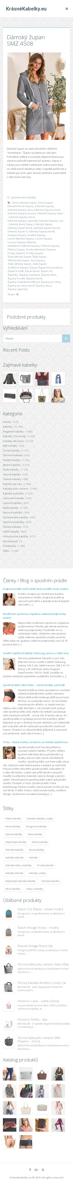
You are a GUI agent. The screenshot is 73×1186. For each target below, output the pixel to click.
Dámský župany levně (42, 231)
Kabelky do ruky (12, 484)
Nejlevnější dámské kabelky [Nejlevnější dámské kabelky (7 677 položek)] (20, 881)
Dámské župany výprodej (23, 220)
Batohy (7, 422)
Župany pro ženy (51, 282)
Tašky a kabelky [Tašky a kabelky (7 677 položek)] (34, 889)
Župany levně (34, 278)
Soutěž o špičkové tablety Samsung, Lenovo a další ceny (36, 653)
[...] (31, 604)
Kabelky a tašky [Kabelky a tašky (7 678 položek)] (37, 873)
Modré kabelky (12, 465)
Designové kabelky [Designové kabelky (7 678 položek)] (36, 826)
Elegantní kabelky (13, 431)
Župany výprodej (18, 289)
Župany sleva (44, 285)
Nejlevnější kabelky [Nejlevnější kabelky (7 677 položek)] (15, 842)
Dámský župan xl (18, 231)
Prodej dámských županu (41, 249)
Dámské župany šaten (50, 213)
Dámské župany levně (47, 210)
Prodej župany (34, 253)
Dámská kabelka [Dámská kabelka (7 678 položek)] (50, 881)
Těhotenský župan (18, 260)
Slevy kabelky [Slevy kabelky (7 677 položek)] (35, 834)
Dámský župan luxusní (46, 228)
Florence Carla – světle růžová (38, 1001)
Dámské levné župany (21, 206)
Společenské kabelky (23, 197)
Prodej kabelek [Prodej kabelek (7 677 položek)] (45, 865)
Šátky (6, 550)
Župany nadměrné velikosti (24, 282)
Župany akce (48, 274)
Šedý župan (39, 256)
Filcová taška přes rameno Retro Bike (43, 964)
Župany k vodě (16, 278)
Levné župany (43, 238)
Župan (33, 267)
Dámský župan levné (20, 228)
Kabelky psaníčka (13, 493)
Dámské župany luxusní (22, 213)
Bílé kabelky (10, 445)
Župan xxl (46, 271)
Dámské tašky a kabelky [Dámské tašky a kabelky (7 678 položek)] (18, 865)
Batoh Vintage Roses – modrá (38, 927)
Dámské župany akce (20, 210)
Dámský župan (43, 224)
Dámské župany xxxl (51, 220)
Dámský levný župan (21, 224)
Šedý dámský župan (19, 256)
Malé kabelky (11, 508)
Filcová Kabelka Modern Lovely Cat (42, 983)
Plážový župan (16, 249)
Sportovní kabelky (13, 522)
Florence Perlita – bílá (32, 1019)
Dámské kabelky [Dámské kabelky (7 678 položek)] (14, 849)
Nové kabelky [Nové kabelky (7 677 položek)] (12, 826)
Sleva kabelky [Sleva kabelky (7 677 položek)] (12, 889)
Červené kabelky (13, 455)
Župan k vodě (16, 271)
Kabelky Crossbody (14, 436)
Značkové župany (18, 267)
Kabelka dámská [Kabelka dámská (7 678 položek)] (14, 857)
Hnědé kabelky (12, 460)
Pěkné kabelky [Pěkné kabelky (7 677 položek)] (13, 818)
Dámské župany (44, 206)
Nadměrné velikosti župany (24, 245)
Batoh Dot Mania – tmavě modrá (40, 909)
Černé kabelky (11, 450)
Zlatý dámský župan (19, 264)
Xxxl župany (38, 260)
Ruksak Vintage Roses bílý (35, 946)
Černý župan (45, 202)
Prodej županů (16, 253)
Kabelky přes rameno (15, 488)
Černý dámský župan (24, 202)
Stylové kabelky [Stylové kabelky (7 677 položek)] (13, 834)
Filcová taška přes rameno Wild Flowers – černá (39, 1039)
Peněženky (9, 546)
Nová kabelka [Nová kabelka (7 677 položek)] (36, 849)
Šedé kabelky (11, 469)
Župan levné (32, 271)
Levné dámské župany (21, 238)
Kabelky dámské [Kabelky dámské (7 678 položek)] (14, 873)
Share (13, 294)
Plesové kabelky (12, 512)
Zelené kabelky (12, 479)
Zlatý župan (39, 264)
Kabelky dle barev (13, 441)
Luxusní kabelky (12, 503)
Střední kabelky (12, 527)
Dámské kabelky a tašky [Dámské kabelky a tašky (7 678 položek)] (40, 818)
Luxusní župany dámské (22, 242)
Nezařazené (10, 541)
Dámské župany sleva (22, 217)
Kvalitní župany (37, 235)
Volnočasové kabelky (15, 536)
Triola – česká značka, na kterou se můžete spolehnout (35, 742)
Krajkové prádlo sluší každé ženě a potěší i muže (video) (35, 589)
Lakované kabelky (14, 498)
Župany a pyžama (29, 274)
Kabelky (7, 426)
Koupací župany (17, 235)
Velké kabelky (11, 531)
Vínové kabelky (12, 474)
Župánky (13, 274)
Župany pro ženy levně (21, 285)
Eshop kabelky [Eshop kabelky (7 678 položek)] (40, 842)
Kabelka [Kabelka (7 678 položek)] (33, 857)
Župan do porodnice (50, 267)
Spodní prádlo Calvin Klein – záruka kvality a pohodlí (34, 685)
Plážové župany (50, 245)
